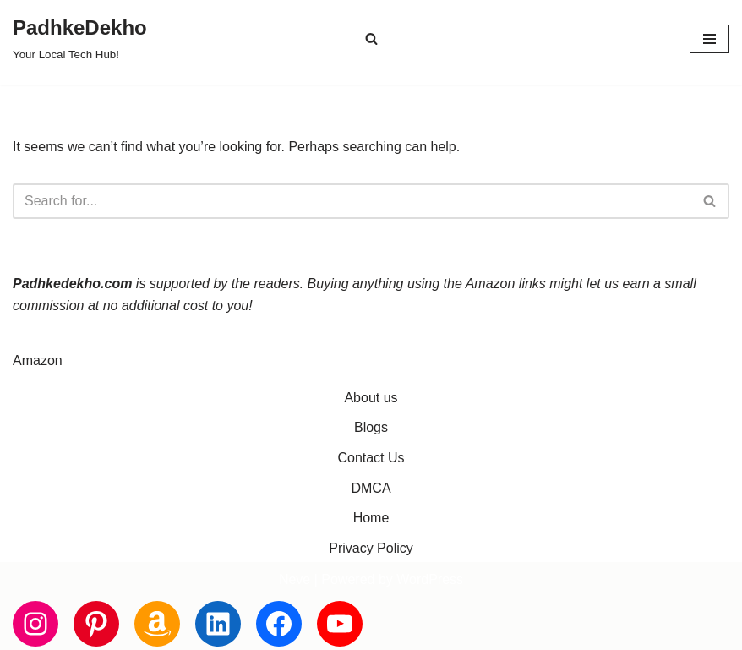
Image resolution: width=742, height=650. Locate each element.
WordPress (429, 579)
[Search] (371, 38)
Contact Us (370, 458)
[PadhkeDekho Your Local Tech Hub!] (80, 39)
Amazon (38, 360)
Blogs (371, 427)
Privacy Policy (371, 548)
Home (371, 518)
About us (370, 398)
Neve (294, 579)
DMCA (370, 488)
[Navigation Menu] (709, 39)
